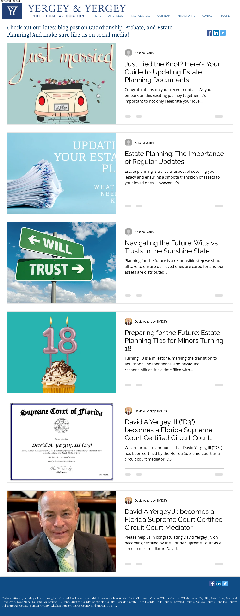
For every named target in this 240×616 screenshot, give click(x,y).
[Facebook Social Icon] (209, 33)
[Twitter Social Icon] (223, 33)
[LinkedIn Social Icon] (216, 33)
